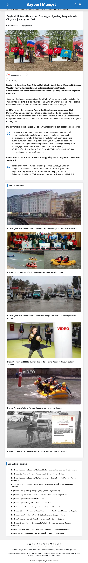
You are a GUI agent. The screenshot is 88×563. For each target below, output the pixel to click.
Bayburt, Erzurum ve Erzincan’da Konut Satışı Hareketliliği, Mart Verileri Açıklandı (42, 229)
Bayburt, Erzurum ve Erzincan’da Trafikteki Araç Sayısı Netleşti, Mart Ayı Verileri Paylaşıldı (44, 479)
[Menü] (8, 4)
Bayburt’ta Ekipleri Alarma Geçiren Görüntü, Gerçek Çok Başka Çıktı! (36, 451)
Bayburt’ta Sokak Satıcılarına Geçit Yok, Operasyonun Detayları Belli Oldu (41, 529)
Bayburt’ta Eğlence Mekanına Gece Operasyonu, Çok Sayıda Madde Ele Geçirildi (44, 511)
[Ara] (75, 4)
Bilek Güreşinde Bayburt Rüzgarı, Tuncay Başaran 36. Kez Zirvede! (38, 507)
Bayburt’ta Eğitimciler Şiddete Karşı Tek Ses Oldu (31, 503)
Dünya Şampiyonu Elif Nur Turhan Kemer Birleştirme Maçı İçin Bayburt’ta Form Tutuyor (43, 485)
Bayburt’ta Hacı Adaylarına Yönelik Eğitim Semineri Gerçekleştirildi (38, 515)
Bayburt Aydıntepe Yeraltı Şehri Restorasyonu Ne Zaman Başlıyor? (38, 519)
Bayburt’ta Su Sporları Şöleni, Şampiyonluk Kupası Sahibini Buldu (35, 272)
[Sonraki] (11, 9)
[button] (80, 4)
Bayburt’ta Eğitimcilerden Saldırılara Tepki (28, 499)
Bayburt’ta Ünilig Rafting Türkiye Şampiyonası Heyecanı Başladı (34, 408)
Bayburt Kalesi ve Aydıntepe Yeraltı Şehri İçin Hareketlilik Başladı (37, 533)
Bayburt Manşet (41, 4)
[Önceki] (8, 9)
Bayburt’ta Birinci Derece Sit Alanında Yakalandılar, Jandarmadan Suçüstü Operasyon (41, 524)
